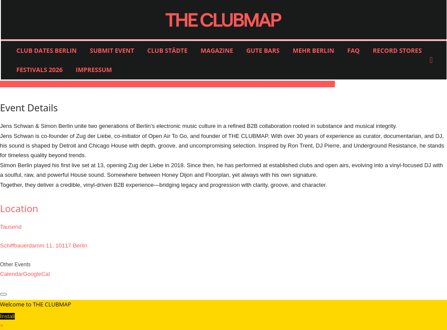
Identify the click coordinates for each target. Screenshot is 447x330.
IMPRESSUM (94, 69)
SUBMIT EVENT (112, 50)
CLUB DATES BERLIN (47, 50)
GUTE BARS (262, 50)
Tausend (10, 226)
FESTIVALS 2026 (40, 69)
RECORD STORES (397, 50)
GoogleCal (36, 274)
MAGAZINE (217, 50)
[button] (433, 60)
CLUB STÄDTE (167, 50)
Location (19, 208)
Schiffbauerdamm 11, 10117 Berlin (43, 245)
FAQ (353, 50)
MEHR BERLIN (313, 50)
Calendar (11, 274)
